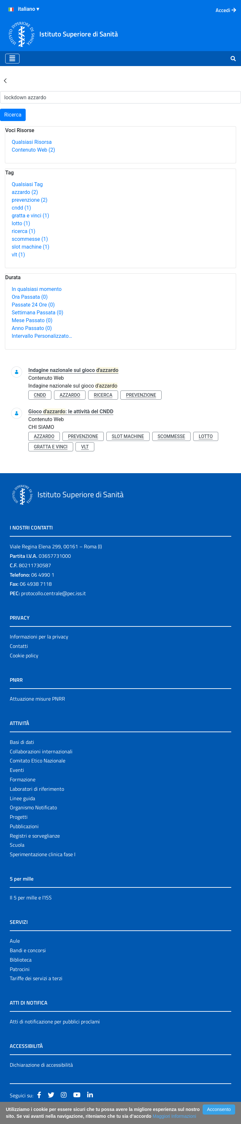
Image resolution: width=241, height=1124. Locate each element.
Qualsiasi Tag (27, 184)
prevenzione (29, 200)
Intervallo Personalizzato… (42, 336)
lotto (21, 223)
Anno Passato (32, 328)
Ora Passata (30, 297)
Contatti (19, 646)
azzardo (25, 192)
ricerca (23, 231)
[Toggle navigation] (12, 58)
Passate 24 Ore (33, 305)
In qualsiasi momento (36, 289)
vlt (18, 255)
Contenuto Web (33, 150)
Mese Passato (32, 320)
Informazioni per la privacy (39, 636)
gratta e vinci (30, 215)
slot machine (30, 247)
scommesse (30, 239)
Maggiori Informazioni (174, 1116)
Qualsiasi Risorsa (32, 142)
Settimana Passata (37, 312)
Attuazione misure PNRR (37, 699)
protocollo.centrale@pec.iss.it (53, 593)
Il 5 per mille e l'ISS (31, 897)
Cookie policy (24, 655)
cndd (21, 208)
